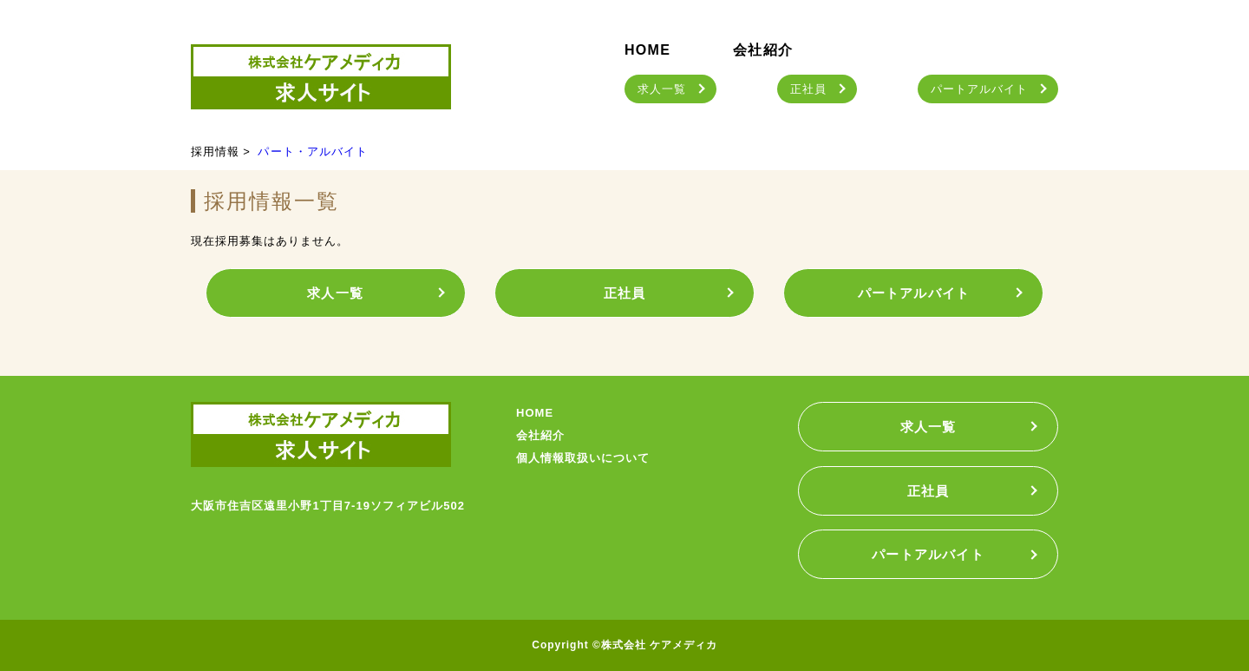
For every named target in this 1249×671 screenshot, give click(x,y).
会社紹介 (763, 50)
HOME (647, 50)
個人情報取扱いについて (583, 457)
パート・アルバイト (312, 151)
